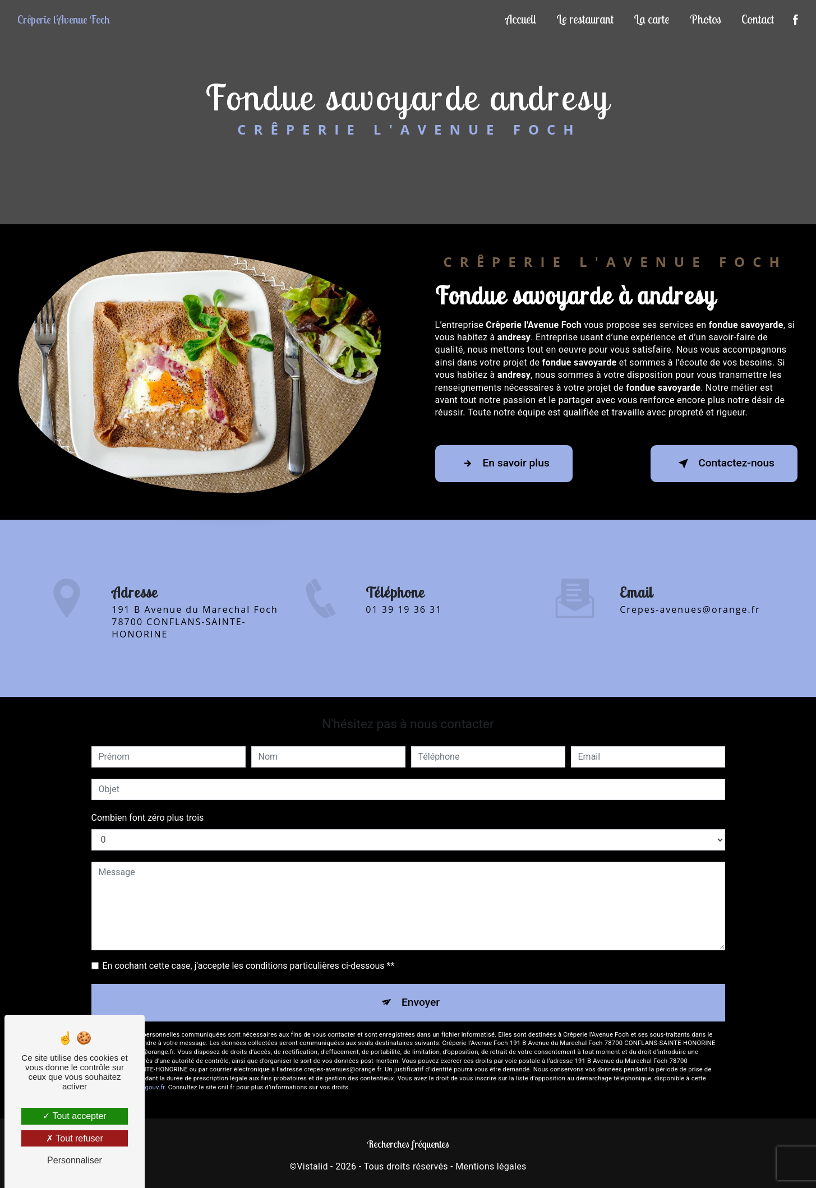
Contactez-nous (724, 463)
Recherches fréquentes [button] (408, 1144)
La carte (652, 19)
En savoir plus (504, 463)
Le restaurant (585, 19)
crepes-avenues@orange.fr (690, 599)
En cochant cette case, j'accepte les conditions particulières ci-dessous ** (249, 965)
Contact (757, 19)
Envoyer (421, 1002)
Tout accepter (74, 1116)
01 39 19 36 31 (404, 619)
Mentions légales (490, 1166)
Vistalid (312, 1166)
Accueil (520, 19)
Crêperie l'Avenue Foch (63, 19)
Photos (705, 19)
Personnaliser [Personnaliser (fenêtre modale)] (74, 1160)
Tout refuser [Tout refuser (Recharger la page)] (74, 1138)
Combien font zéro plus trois (147, 817)
